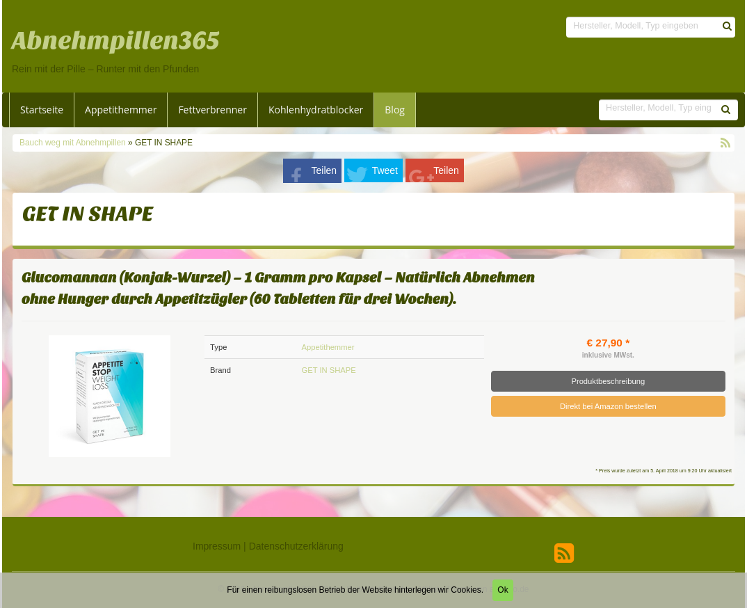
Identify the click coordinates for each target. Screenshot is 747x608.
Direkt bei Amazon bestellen (608, 406)
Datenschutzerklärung (296, 546)
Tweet (385, 170)
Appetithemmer (120, 109)
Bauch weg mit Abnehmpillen (73, 142)
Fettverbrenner (212, 109)
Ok (502, 590)
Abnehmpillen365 (116, 41)
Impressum (217, 546)
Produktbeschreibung (608, 381)
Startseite (41, 109)
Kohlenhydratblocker (315, 109)
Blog (395, 109)
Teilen (324, 170)
